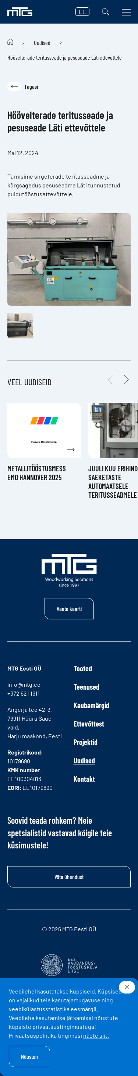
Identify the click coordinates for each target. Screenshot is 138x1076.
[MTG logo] (19, 11)
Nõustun (29, 1056)
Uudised (42, 42)
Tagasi (22, 86)
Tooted (83, 668)
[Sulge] (127, 987)
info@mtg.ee (23, 684)
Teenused (86, 686)
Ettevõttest (89, 723)
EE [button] (82, 11)
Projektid (86, 742)
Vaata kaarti (69, 608)
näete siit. (96, 1035)
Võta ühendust (69, 876)
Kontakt (84, 778)
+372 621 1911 (23, 693)
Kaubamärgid (91, 705)
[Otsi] (105, 11)
